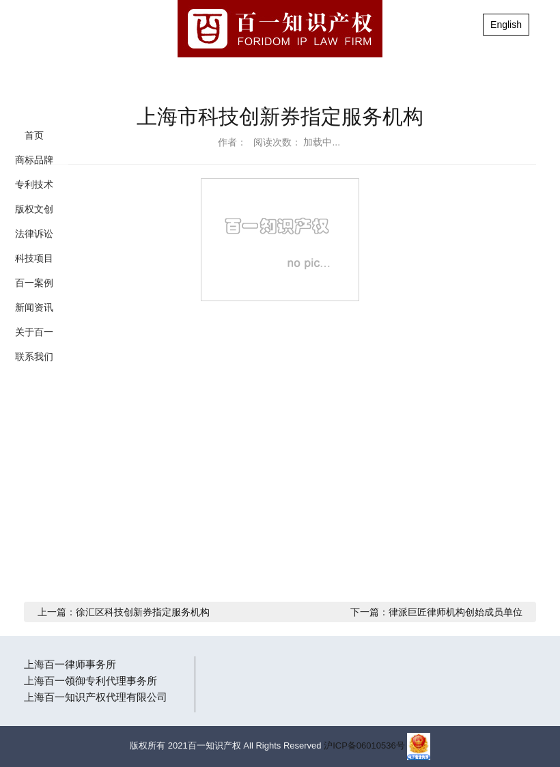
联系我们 (34, 356)
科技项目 (34, 258)
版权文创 (34, 209)
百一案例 (34, 282)
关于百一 (34, 331)
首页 (34, 135)
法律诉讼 (34, 233)
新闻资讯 (34, 307)
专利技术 (34, 184)
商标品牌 (34, 159)
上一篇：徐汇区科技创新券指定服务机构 (124, 611)
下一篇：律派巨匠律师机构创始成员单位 (436, 611)
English (506, 24)
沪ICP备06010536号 (364, 745)
